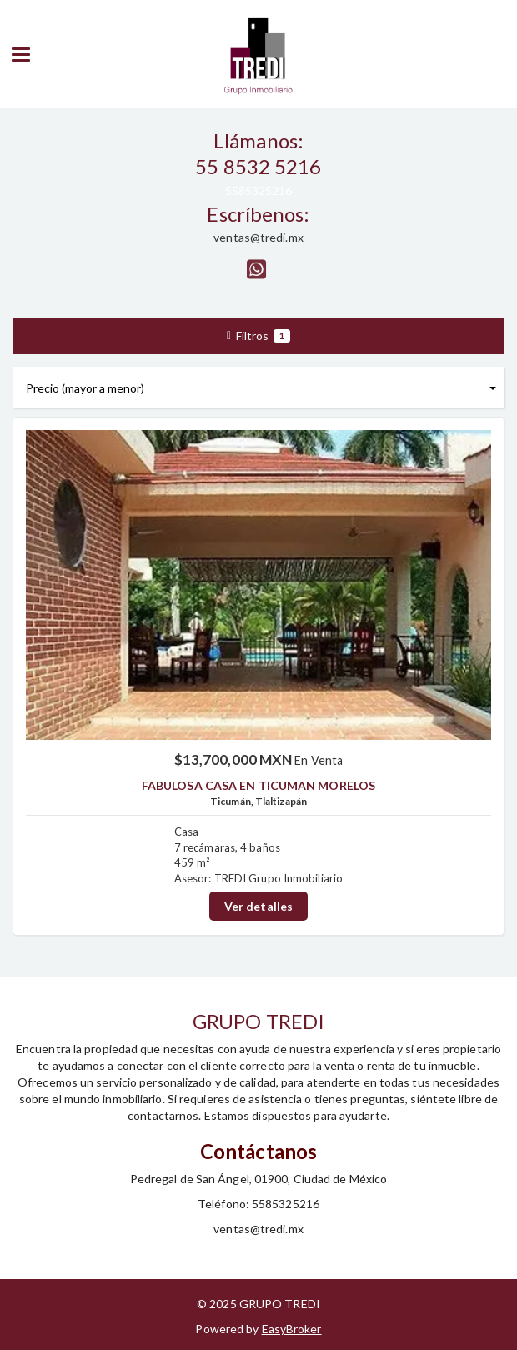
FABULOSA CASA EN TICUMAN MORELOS (258, 785)
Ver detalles (258, 906)
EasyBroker (292, 1329)
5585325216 (259, 190)
